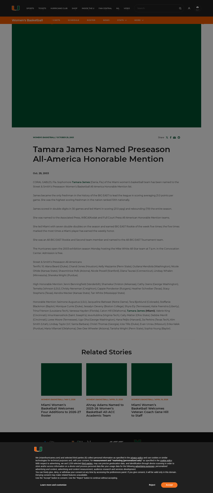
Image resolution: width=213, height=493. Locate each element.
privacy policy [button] (136, 457)
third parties (87, 463)
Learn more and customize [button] (53, 485)
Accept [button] (169, 485)
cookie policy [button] (166, 460)
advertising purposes (144, 466)
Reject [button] (152, 485)
